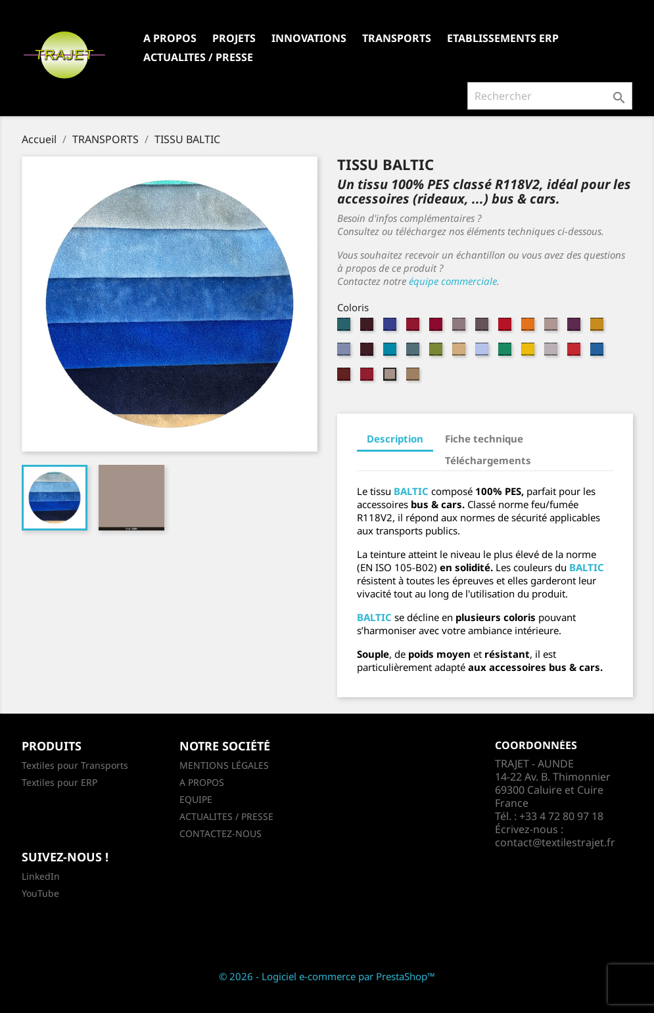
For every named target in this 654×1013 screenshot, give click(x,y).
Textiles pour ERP (59, 782)
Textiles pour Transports (75, 765)
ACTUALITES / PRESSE (198, 57)
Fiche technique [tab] (484, 438)
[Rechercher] (549, 96)
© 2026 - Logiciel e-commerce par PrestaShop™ (327, 976)
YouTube (40, 893)
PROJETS (234, 38)
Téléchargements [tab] (488, 460)
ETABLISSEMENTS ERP (503, 38)
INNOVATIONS (308, 38)
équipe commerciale (453, 281)
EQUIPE (195, 799)
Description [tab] (395, 438)
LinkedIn (41, 876)
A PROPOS (170, 38)
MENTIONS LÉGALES (224, 765)
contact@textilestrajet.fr (555, 842)
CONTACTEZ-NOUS (220, 833)
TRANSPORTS (396, 38)
